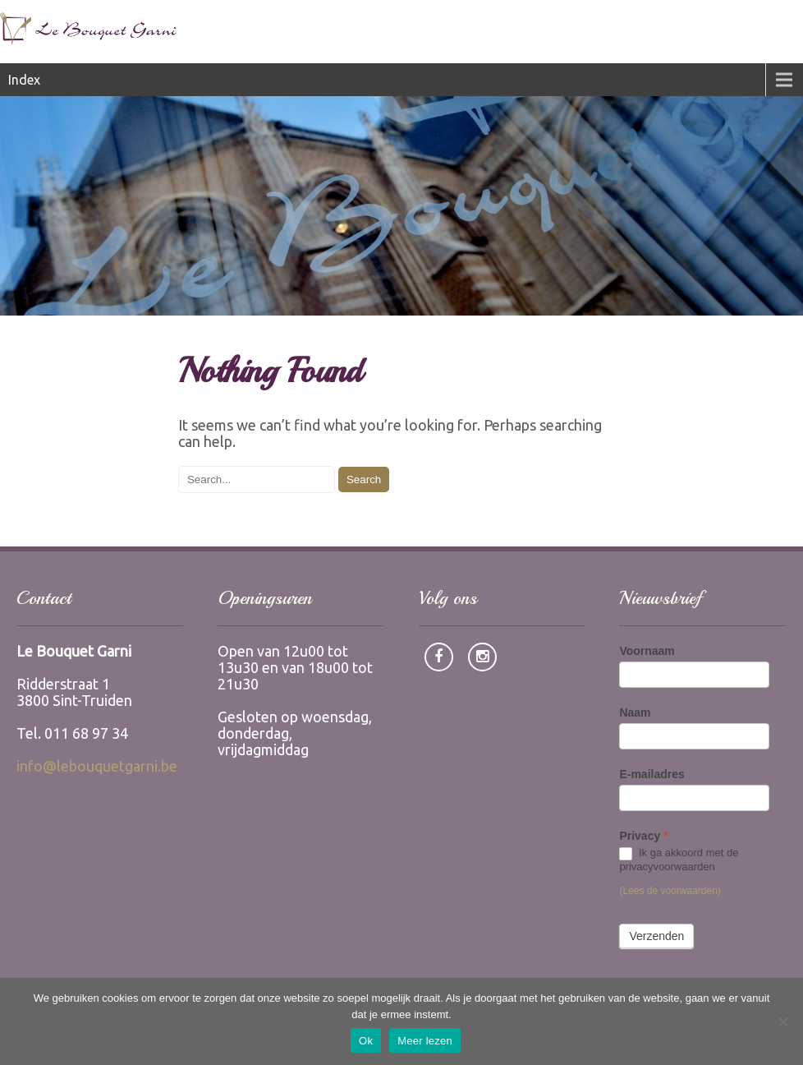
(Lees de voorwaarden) (669, 891)
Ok (366, 1041)
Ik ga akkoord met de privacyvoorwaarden (678, 859)
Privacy (643, 835)
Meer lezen (424, 1041)
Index (24, 79)
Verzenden (656, 936)
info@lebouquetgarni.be (96, 766)
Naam (634, 712)
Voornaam (646, 650)
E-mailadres (651, 774)
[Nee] (782, 1021)
